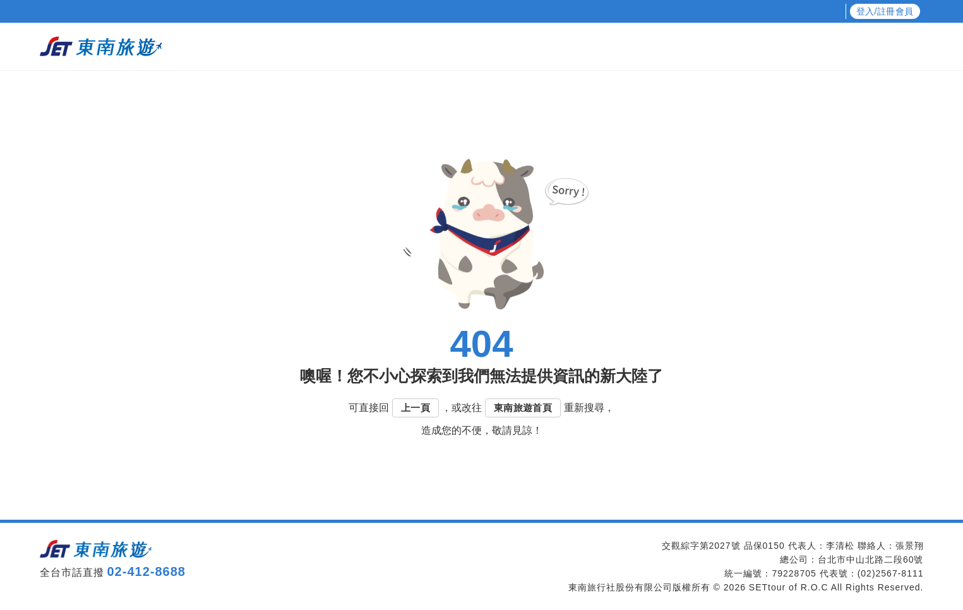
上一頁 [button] (415, 407)
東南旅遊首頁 (523, 407)
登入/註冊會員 (885, 11)
